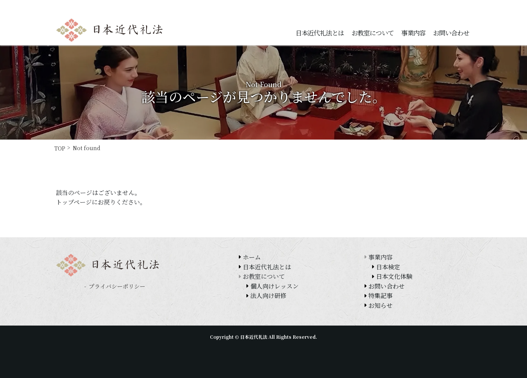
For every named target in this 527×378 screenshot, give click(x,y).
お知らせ (380, 305)
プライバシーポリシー (117, 286)
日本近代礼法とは (320, 32)
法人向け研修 (268, 295)
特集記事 (380, 295)
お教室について (372, 32)
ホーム (252, 257)
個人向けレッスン (274, 286)
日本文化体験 (394, 276)
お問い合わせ (451, 32)
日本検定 (388, 267)
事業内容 (413, 32)
